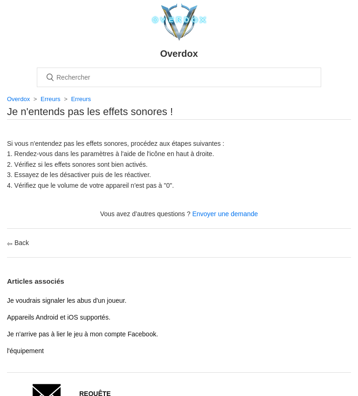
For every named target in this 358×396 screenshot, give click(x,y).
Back (18, 242)
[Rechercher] (179, 77)
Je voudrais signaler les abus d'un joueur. (66, 300)
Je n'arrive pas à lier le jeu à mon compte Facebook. (82, 334)
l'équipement (25, 351)
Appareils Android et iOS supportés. (58, 317)
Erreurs (51, 99)
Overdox (18, 99)
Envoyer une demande (225, 214)
